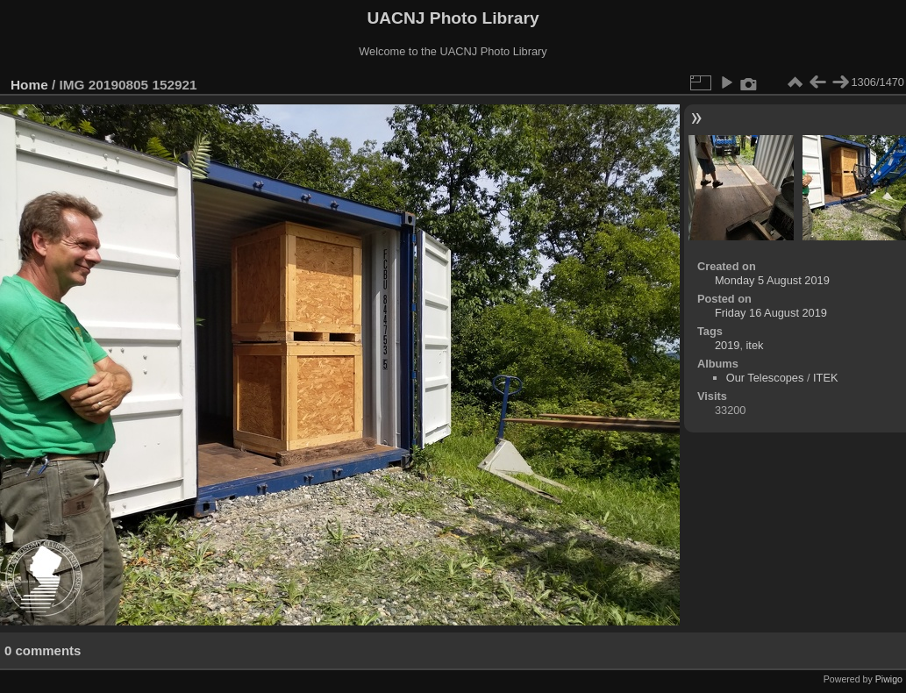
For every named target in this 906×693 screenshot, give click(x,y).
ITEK (825, 377)
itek (755, 345)
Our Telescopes (765, 377)
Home (29, 84)
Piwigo (888, 679)
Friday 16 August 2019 (771, 312)
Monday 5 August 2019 (772, 280)
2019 (727, 345)
